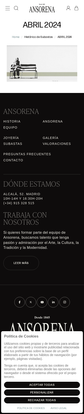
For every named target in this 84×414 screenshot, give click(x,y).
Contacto (13, 160)
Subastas (12, 144)
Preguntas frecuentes (27, 154)
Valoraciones (57, 144)
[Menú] (7, 8)
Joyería (11, 138)
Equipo (10, 127)
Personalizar (42, 392)
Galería (51, 138)
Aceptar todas (42, 385)
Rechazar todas (42, 400)
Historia (12, 121)
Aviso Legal (59, 408)
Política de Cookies (31, 408)
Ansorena (53, 121)
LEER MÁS (21, 263)
